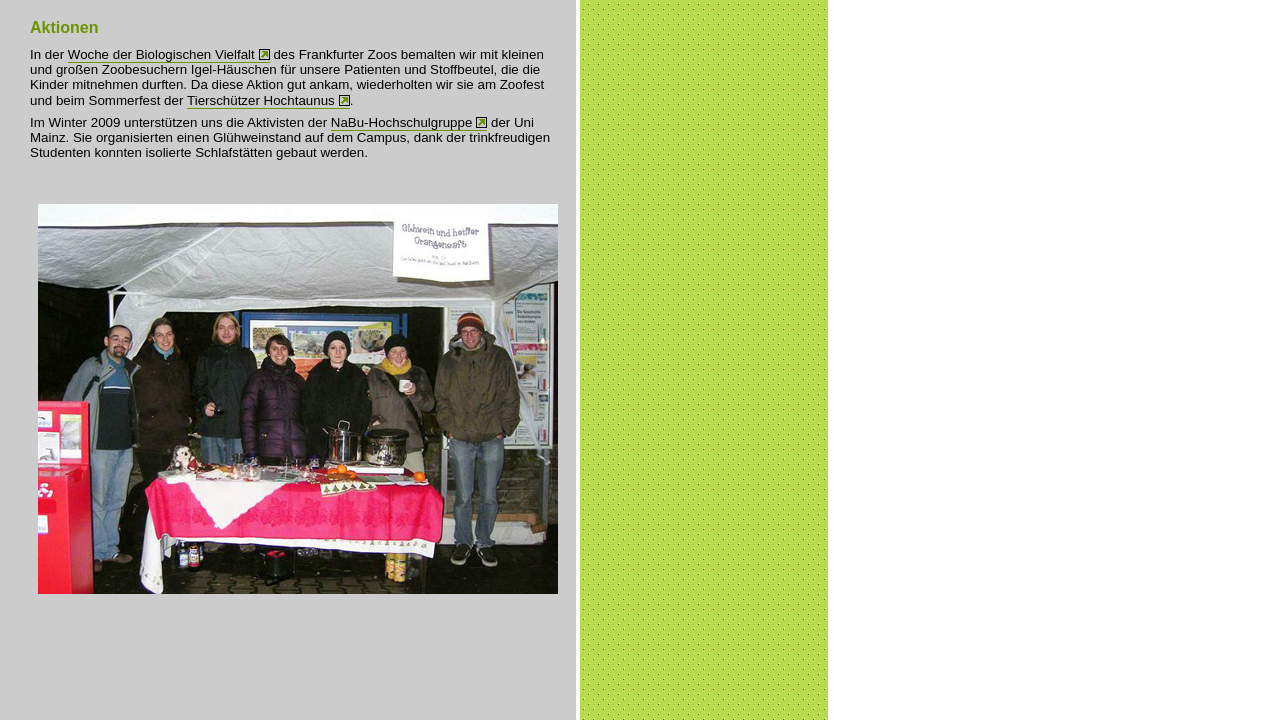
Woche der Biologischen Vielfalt (161, 54)
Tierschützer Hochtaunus (261, 100)
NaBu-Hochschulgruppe (402, 122)
